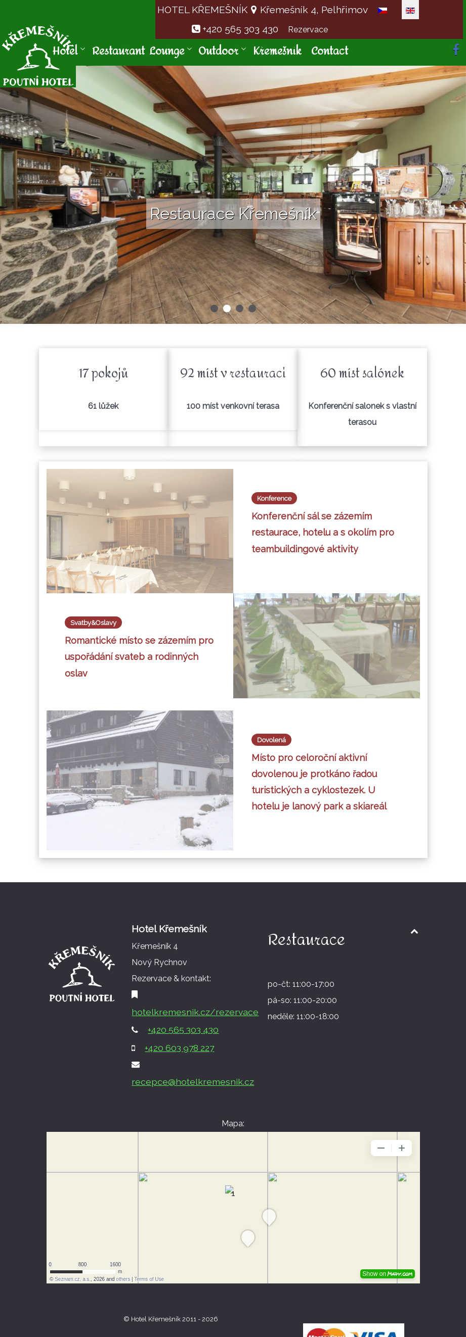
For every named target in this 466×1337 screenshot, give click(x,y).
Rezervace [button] (308, 29)
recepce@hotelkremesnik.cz (193, 1081)
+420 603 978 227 (179, 1047)
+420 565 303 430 (240, 28)
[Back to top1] (414, 931)
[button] (214, 308)
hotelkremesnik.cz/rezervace (195, 1012)
